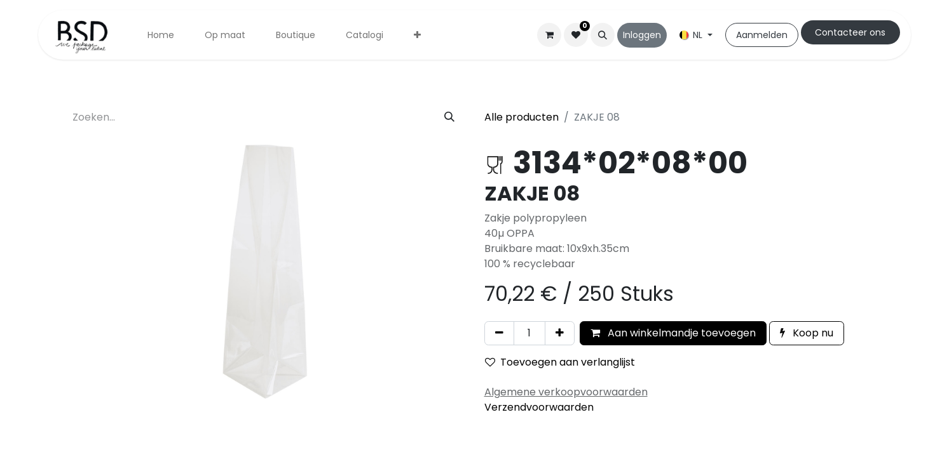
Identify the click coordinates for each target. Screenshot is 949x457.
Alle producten (521, 117)
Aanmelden (762, 35)
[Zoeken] (449, 117)
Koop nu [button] (806, 333)
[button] (603, 35)
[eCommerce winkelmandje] (549, 35)
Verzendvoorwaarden (539, 407)
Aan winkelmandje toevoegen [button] (673, 333)
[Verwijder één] (499, 333)
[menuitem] (160, 35)
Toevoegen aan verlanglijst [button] (560, 362)
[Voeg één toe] (560, 333)
